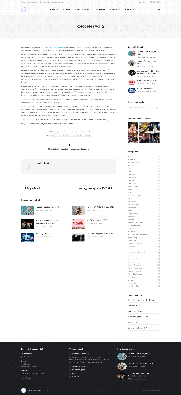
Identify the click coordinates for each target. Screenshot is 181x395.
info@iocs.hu (26, 364)
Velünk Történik (65, 132)
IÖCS (51, 132)
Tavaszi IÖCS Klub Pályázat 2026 (100, 207)
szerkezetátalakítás (68, 135)
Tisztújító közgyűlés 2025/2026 (100, 233)
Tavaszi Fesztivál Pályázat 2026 (49, 207)
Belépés (143, 2)
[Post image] (27, 210)
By (75, 132)
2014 (52, 135)
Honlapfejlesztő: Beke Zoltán (150, 390)
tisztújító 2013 (79, 135)
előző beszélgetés (55, 47)
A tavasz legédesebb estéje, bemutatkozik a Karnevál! (47, 221)
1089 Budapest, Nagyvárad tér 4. (52, 2)
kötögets (58, 135)
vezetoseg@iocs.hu (28, 366)
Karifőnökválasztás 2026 (97, 220)
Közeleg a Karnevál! (44, 233)
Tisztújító (56, 132)
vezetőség (87, 135)
